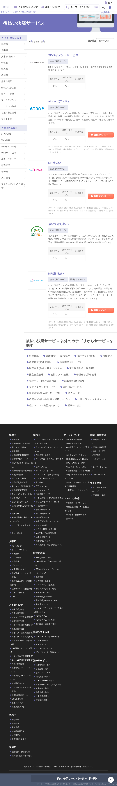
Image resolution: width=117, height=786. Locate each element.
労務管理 (15, 727)
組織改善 (15, 561)
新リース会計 (74, 405)
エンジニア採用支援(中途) (22, 660)
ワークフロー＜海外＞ (45, 681)
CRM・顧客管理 (99, 447)
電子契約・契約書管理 (21, 752)
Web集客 (5, 140)
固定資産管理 (36, 374)
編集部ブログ (26, 767)
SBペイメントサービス (66, 55)
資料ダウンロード (102, 135)
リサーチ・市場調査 (74, 439)
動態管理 (39, 577)
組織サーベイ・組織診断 (22, 589)
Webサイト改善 (8, 153)
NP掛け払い (57, 273)
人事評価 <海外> (42, 688)
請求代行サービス (77, 279)
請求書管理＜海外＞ (44, 665)
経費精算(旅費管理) (74, 380)
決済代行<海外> (42, 696)
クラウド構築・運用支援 (46, 529)
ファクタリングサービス (42, 387)
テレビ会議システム (44, 514)
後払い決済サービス (58, 61)
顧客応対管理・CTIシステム (47, 521)
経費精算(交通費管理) (41, 362)
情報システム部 (8, 87)
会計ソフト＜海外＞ (44, 673)
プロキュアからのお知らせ (13, 186)
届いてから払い (60, 224)
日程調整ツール (42, 506)
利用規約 (46, 767)
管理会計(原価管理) (86, 374)
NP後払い (55, 163)
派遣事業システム (43, 593)
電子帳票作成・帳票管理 (82, 368)
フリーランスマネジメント (92, 399)
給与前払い (16, 735)
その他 (4, 171)
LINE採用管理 (17, 699)
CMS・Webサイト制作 (75, 463)
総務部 (4, 75)
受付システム (41, 467)
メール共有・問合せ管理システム (49, 545)
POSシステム (41, 616)
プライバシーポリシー (61, 767)
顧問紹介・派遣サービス (46, 624)
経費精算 (34, 356)
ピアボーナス (17, 565)
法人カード (74, 393)
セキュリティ (41, 644)
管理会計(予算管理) (44, 596)
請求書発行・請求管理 (58, 356)
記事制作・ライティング (76, 503)
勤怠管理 (15, 719)
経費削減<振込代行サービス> (45, 393)
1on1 (14, 596)
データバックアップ (44, 648)
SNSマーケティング (74, 443)
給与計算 (15, 723)
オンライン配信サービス (76, 515)
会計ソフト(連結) (60, 374)
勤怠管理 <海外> (42, 692)
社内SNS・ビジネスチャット (48, 637)
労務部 (4, 63)
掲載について (90, 767)
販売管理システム (43, 581)
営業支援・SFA (98, 451)
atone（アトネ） (61, 101)
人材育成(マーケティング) (76, 490)
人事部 (4, 50)
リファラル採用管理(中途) (22, 656)
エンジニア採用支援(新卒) (22, 617)
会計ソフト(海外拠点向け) (43, 380)
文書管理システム (43, 541)
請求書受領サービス (70, 362)
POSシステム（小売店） (46, 620)
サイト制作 (6, 119)
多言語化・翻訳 (98, 495)
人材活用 (5, 177)
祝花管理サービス (43, 494)
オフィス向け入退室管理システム (49, 498)
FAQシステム (41, 486)
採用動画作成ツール (20, 695)
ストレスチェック (19, 593)
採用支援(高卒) (18, 707)
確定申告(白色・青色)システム (45, 368)
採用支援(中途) (18, 629)
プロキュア (5, 12)
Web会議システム (43, 455)
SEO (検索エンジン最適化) (77, 459)
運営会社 (37, 767)
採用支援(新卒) (18, 613)
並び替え (92, 40)
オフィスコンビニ (43, 490)
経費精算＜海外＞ (43, 669)
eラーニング (17, 546)
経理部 (4, 44)
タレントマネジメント (21, 550)
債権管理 (107, 356)
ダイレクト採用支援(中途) (22, 637)
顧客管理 (5, 165)
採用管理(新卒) (18, 609)
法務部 (4, 69)
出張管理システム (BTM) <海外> (49, 684)
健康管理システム (19, 569)
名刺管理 (96, 455)
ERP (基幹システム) (44, 558)
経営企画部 (6, 81)
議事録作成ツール (43, 537)
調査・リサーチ (8, 159)
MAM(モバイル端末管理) (46, 533)
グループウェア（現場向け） (48, 652)
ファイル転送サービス (45, 478)
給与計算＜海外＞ (43, 677)
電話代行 (39, 482)
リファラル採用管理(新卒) (22, 625)
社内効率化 (6, 134)
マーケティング (8, 100)
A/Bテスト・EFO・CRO (76, 467)
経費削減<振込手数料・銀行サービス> (50, 399)
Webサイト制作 (8, 146)
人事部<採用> (7, 56)
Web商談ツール (42, 517)
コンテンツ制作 (8, 106)
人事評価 (15, 554)
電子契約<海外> (42, 700)
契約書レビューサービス (22, 756)
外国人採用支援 (18, 664)
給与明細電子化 (18, 731)
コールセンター (98, 475)
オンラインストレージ (45, 471)
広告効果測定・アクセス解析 (78, 471)
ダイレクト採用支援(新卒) (22, 633)
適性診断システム (19, 683)
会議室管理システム (44, 510)
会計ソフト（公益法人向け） (44, 405)
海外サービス (7, 94)
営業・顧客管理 (8, 112)
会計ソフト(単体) (86, 356)
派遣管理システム (19, 739)
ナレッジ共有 (41, 525)
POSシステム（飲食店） (46, 585)
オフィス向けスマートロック (48, 502)
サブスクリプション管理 (46, 589)
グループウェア (42, 640)
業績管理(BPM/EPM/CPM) (46, 600)
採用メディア (17, 703)
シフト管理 (16, 558)
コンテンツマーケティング (77, 455)
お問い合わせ (77, 767)
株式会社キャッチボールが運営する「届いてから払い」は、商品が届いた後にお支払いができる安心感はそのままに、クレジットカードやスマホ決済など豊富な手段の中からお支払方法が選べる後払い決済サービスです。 (81, 239)
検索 (96, 7)
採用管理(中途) (18, 621)
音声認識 (69, 519)
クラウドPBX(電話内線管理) (47, 475)
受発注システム (42, 604)
